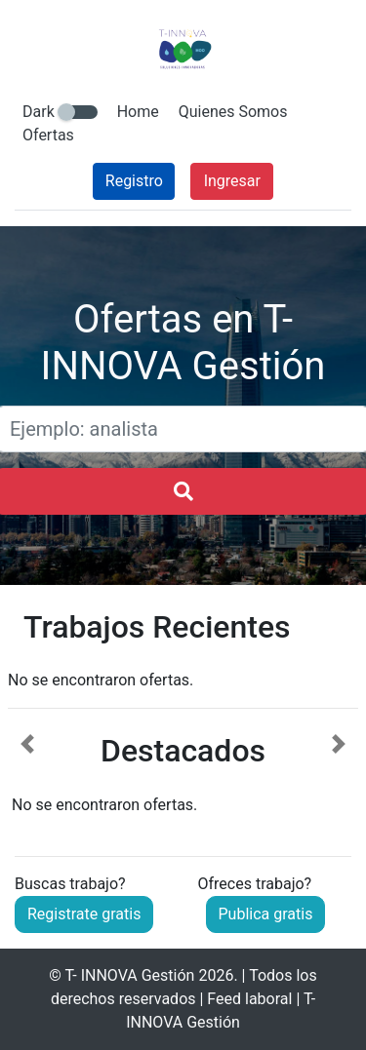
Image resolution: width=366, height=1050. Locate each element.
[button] (27, 775)
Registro (134, 181)
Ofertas (48, 135)
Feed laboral (249, 999)
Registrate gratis (84, 914)
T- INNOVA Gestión (130, 975)
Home (138, 111)
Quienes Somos (233, 111)
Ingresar (232, 181)
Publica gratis (266, 914)
